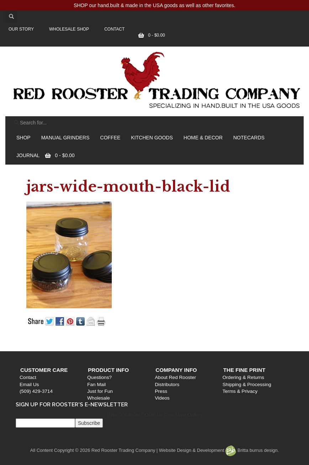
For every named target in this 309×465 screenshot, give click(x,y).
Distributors (167, 384)
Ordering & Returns (243, 377)
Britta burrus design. (252, 450)
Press (161, 391)
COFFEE (110, 137)
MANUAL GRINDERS (65, 137)
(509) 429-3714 (36, 391)
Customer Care (44, 370)
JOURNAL (28, 155)
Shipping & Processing (246, 384)
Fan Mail (96, 384)
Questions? (99, 377)
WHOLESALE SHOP (69, 29)
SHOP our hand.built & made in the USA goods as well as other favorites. (154, 5)
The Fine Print (244, 370)
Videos (162, 398)
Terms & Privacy (239, 391)
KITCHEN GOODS (152, 137)
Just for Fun (100, 391)
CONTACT (114, 29)
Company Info (176, 370)
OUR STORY (21, 29)
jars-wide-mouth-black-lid (128, 187)
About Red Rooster (175, 377)
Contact (28, 377)
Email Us (29, 384)
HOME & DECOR (203, 137)
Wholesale (98, 398)
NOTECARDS (249, 137)
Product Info (108, 370)
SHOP (23, 137)
